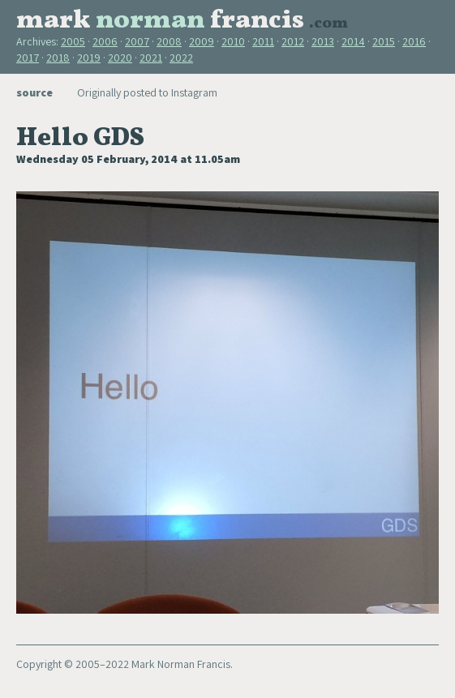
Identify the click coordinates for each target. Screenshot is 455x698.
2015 (383, 41)
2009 (201, 41)
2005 (73, 41)
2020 (120, 57)
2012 (292, 41)
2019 (89, 57)
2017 (27, 57)
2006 (105, 41)
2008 (169, 41)
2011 (263, 41)
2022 (181, 57)
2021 (151, 57)
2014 (353, 41)
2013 (322, 41)
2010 (233, 41)
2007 (137, 41)
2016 (414, 41)
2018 (58, 57)
